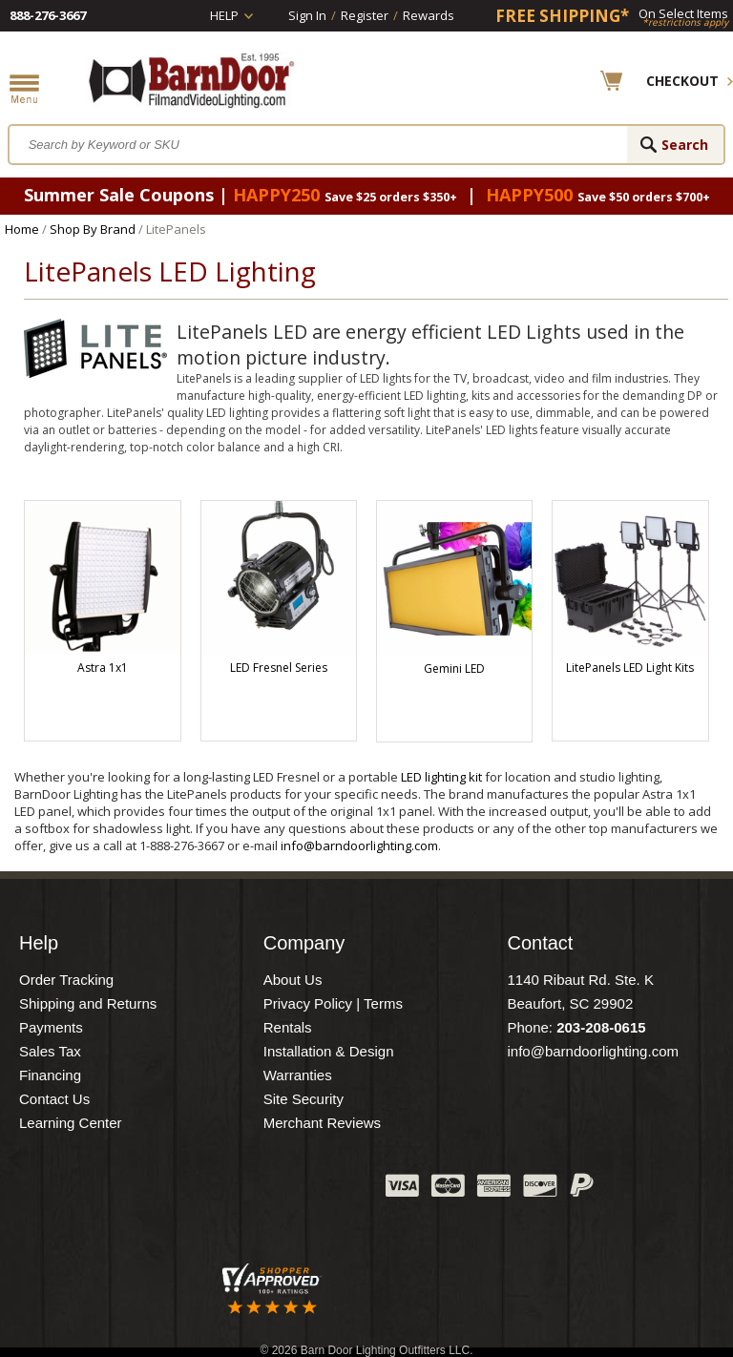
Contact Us (54, 1099)
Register (364, 15)
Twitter (228, 1190)
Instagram (323, 1190)
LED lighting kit (441, 776)
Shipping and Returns (88, 1003)
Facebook (180, 1190)
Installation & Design (328, 1051)
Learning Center (70, 1123)
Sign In (307, 15)
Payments (51, 1027)
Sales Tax (50, 1051)
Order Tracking (66, 979)
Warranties (297, 1075)
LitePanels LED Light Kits (630, 667)
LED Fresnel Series (278, 667)
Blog (276, 1190)
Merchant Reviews (322, 1123)
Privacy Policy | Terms (333, 1003)
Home (22, 229)
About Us (293, 979)
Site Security (303, 1099)
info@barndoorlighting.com (359, 845)
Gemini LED (454, 668)
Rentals (287, 1027)
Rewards (428, 15)
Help (224, 15)
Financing (50, 1075)
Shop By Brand (93, 229)
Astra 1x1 (102, 667)
